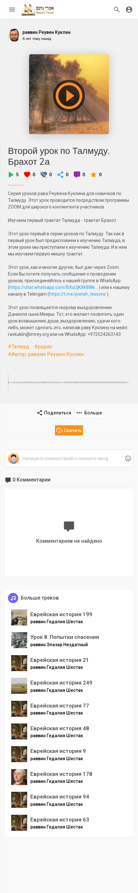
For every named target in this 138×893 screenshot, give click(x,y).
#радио (43, 347)
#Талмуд (18, 347)
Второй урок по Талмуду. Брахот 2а (59, 156)
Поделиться (53, 413)
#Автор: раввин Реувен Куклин (46, 354)
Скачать (69, 430)
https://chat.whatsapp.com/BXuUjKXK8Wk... (54, 287)
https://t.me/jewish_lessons (77, 294)
